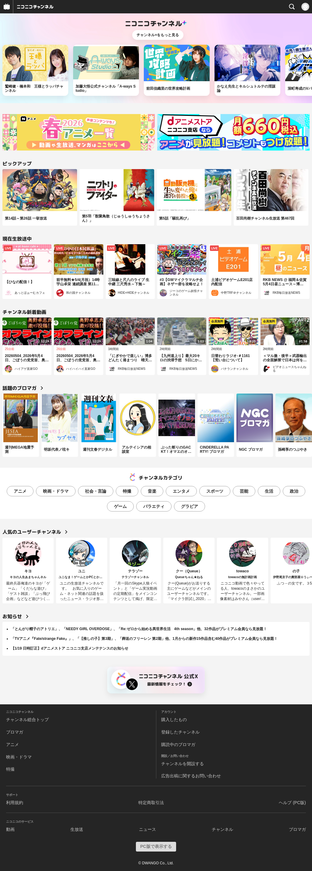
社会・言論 (95, 491)
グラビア (189, 506)
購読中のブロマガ (178, 744)
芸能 (244, 491)
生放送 (76, 829)
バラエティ (154, 506)
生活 (269, 491)
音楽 (152, 491)
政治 (294, 491)
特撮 (127, 491)
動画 (10, 829)
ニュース (147, 829)
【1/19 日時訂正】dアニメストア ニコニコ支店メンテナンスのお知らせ (69, 648)
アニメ (20, 491)
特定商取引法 (151, 802)
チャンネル (222, 829)
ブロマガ (14, 732)
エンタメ (181, 491)
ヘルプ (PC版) (292, 802)
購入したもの (174, 719)
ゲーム (120, 506)
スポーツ (214, 491)
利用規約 (14, 802)
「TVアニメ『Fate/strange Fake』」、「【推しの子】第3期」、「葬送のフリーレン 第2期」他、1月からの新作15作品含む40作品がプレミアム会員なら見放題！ (144, 639)
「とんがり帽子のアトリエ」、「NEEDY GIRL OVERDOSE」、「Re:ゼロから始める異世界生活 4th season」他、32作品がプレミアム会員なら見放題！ (139, 629)
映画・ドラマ (56, 491)
